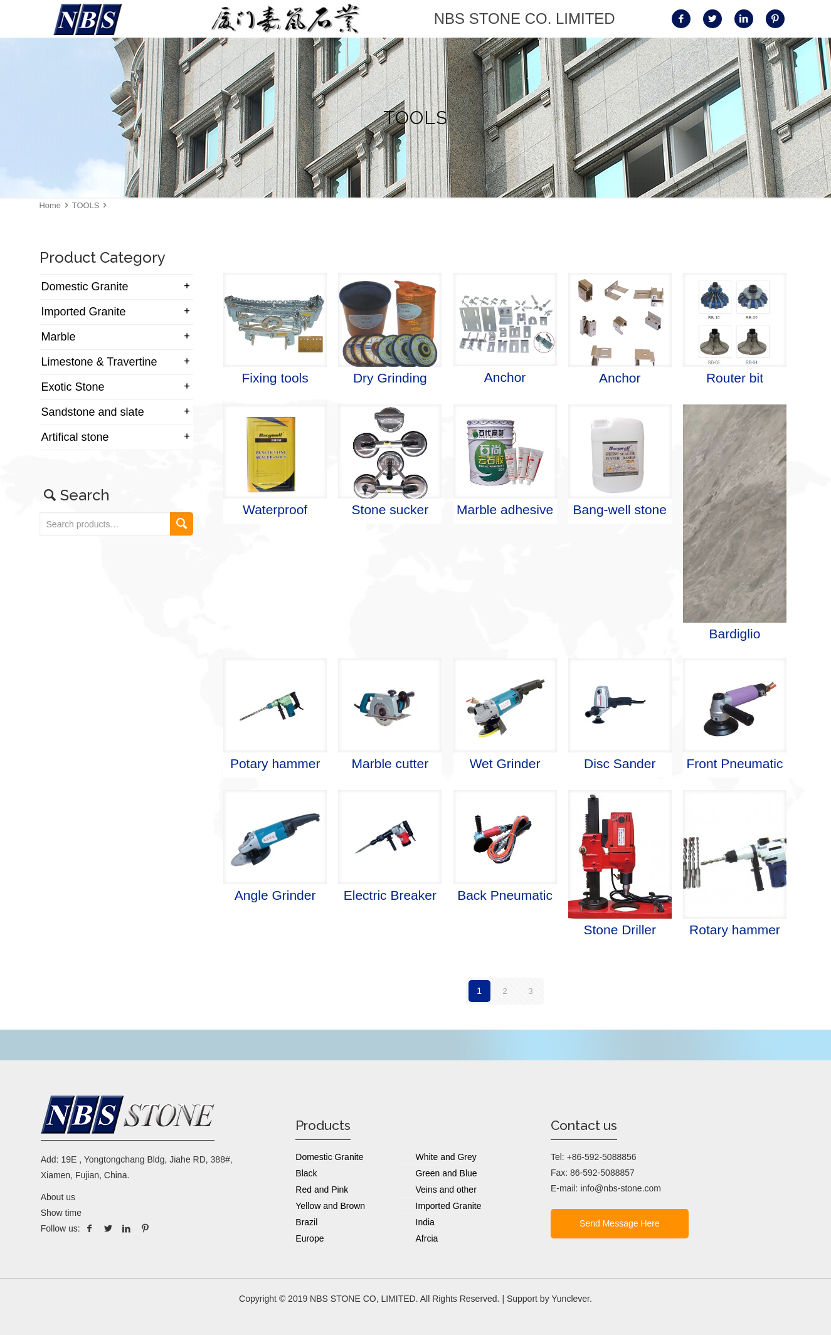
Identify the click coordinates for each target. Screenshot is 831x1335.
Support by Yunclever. (549, 1299)
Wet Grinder (505, 763)
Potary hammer (275, 763)
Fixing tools (275, 378)
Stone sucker (390, 509)
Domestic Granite (85, 286)
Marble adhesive (505, 509)
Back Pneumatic (505, 895)
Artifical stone (75, 437)
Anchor (505, 377)
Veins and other (446, 1190)
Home (50, 205)
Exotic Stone (73, 387)
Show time (61, 1213)
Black (306, 1173)
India (425, 1222)
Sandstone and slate (92, 412)
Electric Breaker (390, 895)
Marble (58, 336)
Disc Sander (619, 763)
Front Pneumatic (734, 763)
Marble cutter (390, 763)
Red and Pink (321, 1190)
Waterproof (275, 509)
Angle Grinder (275, 895)
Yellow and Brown (330, 1206)
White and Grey (446, 1157)
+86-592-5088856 (602, 1157)
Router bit (734, 378)
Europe (309, 1238)
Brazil (306, 1222)
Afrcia (427, 1238)
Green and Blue (446, 1173)
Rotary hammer (734, 929)
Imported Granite (83, 311)
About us (58, 1197)
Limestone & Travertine (99, 362)
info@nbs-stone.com (620, 1188)
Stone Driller (619, 929)
